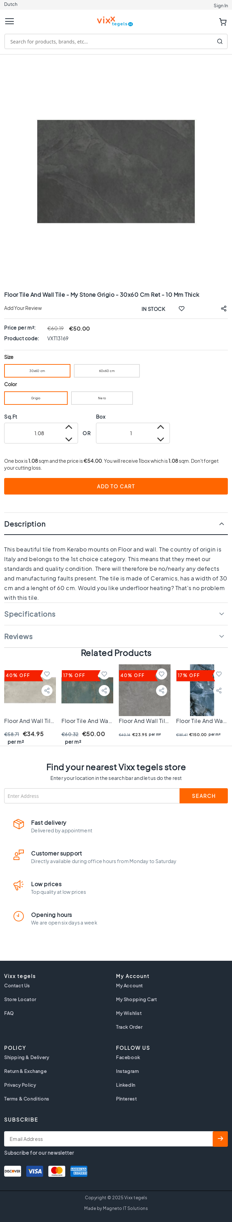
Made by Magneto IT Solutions (116, 1208)
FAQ (9, 1013)
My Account (129, 985)
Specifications (30, 613)
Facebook (128, 1057)
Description (24, 523)
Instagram (127, 1071)
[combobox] (116, 41)
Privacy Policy (20, 1085)
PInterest (126, 1099)
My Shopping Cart (136, 999)
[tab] (116, 523)
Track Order (129, 1027)
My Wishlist (129, 1013)
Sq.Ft (10, 416)
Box (101, 416)
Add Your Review (23, 308)
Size (8, 357)
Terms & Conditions (26, 1099)
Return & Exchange (25, 1071)
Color (10, 384)
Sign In (221, 5)
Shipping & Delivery (26, 1057)
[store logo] (116, 18)
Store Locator (20, 999)
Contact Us (17, 985)
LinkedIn (125, 1085)
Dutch (10, 4)
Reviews (18, 636)
